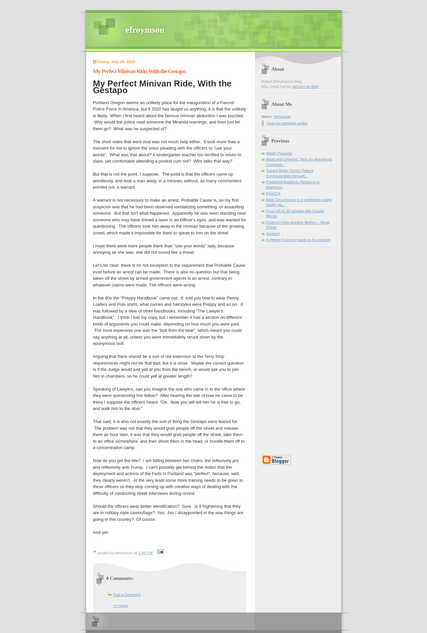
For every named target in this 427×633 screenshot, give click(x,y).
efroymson (145, 30)
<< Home (120, 606)
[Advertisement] (281, 348)
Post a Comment (126, 595)
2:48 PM (145, 553)
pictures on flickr (305, 86)
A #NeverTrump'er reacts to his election (298, 240)
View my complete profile (287, 123)
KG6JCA (273, 193)
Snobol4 (273, 234)
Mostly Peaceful (279, 153)
